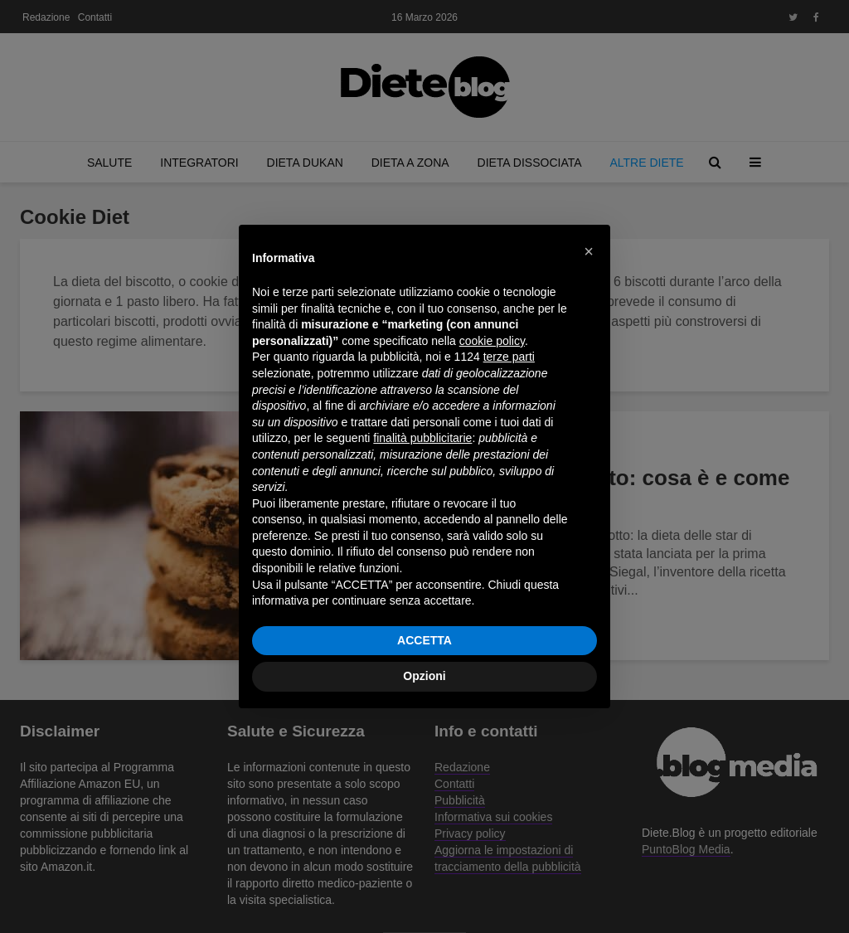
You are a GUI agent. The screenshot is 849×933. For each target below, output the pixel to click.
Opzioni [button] (424, 676)
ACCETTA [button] (424, 640)
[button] (588, 251)
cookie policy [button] (492, 340)
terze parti (509, 356)
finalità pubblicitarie (422, 438)
